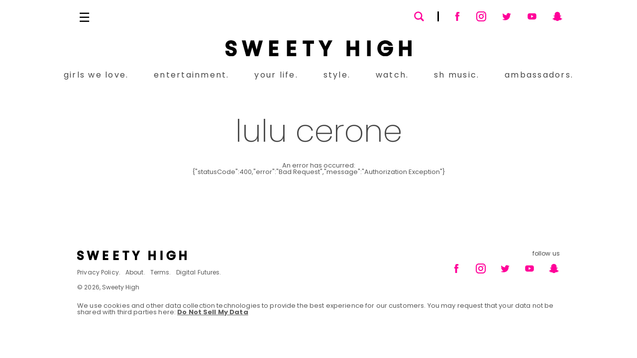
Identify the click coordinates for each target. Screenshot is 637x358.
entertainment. (191, 75)
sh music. (456, 75)
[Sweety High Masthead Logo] (318, 48)
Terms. (160, 272)
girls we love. (96, 75)
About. (135, 272)
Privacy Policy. (98, 272)
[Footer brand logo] (195, 255)
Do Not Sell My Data (212, 312)
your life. (276, 75)
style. (336, 75)
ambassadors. (539, 75)
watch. (392, 75)
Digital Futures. (198, 272)
